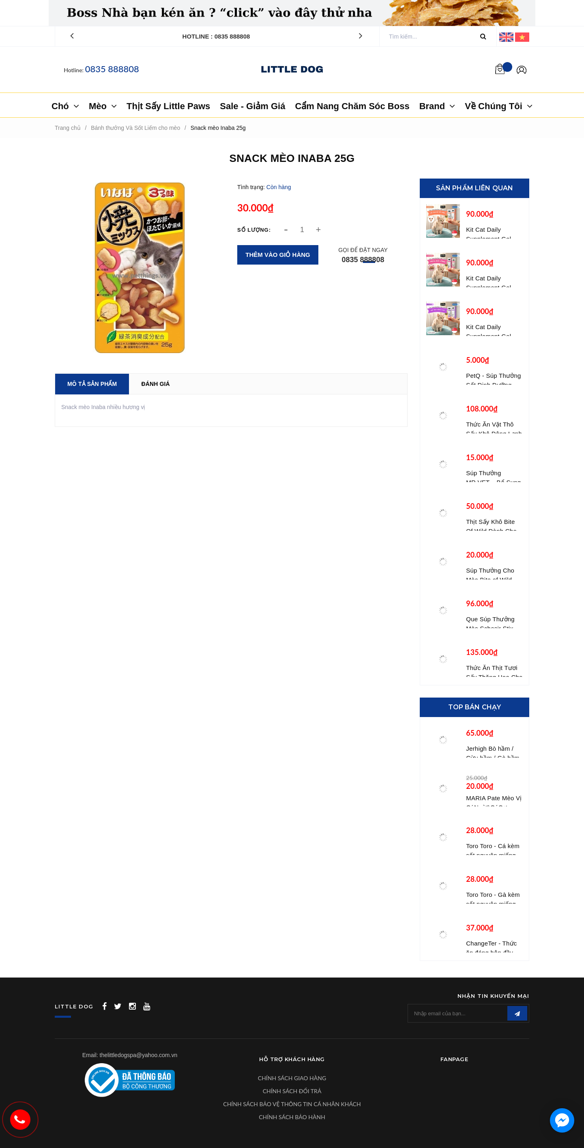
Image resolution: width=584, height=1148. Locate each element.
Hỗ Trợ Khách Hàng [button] (292, 1059)
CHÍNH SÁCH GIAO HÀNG (292, 1078)
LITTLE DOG (74, 1006)
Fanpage (454, 1059)
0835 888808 (112, 68)
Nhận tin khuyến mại (493, 996)
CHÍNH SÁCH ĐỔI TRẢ (292, 1091)
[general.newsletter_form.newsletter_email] (468, 1013)
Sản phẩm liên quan (474, 188)
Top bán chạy (474, 707)
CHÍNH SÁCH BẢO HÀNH (292, 1117)
